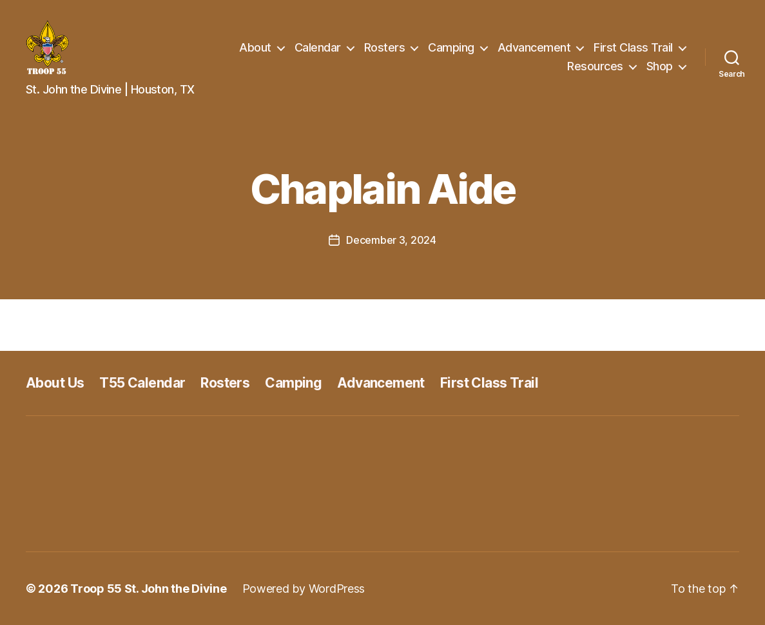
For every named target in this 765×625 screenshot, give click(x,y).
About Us (55, 383)
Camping (451, 47)
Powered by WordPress (303, 588)
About (255, 47)
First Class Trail (633, 47)
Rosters (384, 47)
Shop (659, 66)
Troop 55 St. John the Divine (148, 588)
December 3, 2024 (391, 239)
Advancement (534, 47)
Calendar (318, 47)
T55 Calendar (142, 383)
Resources (595, 66)
